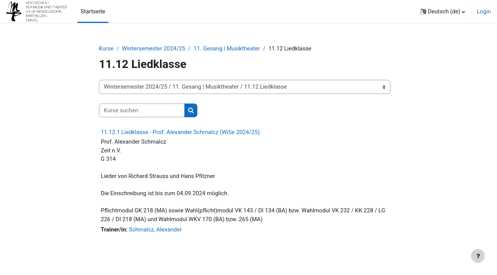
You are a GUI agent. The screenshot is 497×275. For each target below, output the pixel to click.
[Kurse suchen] (142, 111)
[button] (442, 11)
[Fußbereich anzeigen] (478, 256)
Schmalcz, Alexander (155, 229)
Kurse (106, 48)
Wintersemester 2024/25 (154, 48)
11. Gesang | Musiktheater (227, 48)
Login (484, 11)
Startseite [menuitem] (93, 11)
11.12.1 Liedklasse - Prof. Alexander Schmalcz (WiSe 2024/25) (180, 132)
